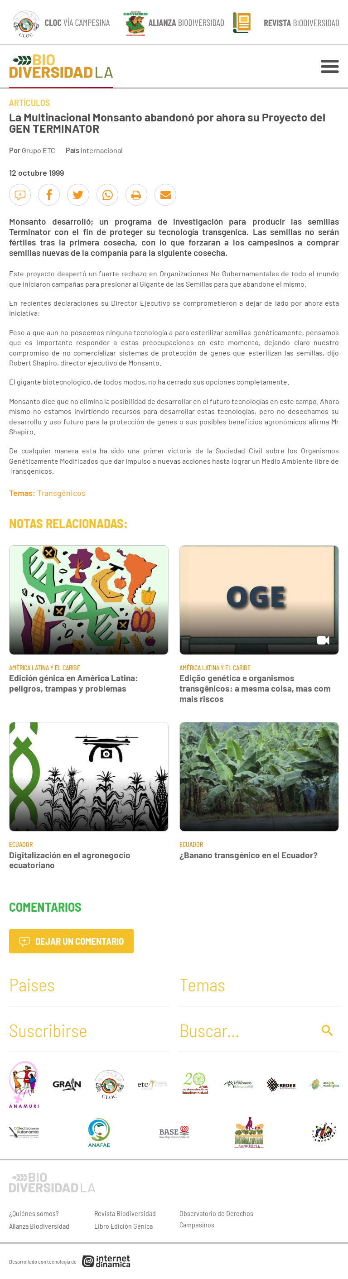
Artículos (29, 102)
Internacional (102, 150)
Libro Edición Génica (123, 1225)
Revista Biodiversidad (125, 1213)
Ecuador (21, 844)
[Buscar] (244, 1030)
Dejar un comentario (71, 941)
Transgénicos (61, 493)
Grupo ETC (38, 150)
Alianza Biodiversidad (39, 1225)
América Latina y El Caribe (44, 668)
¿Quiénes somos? (34, 1213)
